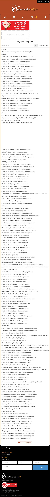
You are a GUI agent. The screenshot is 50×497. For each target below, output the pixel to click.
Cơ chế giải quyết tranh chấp (8, 492)
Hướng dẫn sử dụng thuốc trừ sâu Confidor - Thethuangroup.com (19, 394)
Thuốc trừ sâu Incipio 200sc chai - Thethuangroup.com (16, 355)
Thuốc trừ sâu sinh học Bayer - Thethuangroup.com (16, 100)
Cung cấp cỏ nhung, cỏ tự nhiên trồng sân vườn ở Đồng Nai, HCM (20, 93)
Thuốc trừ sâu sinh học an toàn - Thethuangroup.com (16, 220)
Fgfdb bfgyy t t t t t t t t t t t (9, 162)
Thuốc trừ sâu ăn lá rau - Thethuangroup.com (14, 281)
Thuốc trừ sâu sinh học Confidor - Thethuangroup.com (16, 418)
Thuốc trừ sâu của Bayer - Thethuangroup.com (14, 108)
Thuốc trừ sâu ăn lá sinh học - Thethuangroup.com (15, 284)
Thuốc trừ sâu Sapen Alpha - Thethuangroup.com (15, 186)
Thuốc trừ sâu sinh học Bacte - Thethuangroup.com (16, 61)
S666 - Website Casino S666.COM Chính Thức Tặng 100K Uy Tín (20, 291)
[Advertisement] (25, 136)
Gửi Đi (41, 467)
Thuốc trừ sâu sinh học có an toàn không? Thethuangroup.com (19, 230)
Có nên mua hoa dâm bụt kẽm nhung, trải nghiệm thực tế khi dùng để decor (22, 264)
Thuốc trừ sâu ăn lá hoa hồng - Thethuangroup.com (16, 247)
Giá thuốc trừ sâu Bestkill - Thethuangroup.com (14, 152)
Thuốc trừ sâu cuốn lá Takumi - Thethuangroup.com (16, 303)
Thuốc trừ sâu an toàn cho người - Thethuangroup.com (17, 218)
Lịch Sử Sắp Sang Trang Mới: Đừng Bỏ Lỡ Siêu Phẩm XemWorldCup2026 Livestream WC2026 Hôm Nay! (25, 350)
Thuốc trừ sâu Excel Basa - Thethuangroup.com (15, 296)
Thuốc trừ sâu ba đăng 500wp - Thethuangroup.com (16, 69)
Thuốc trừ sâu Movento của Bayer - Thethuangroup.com (17, 83)
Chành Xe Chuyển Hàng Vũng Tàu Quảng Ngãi (15, 413)
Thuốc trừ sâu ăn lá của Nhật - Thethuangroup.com (16, 245)
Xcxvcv (4, 113)
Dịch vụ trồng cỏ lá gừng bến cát (11, 120)
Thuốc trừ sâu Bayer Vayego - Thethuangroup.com (15, 110)
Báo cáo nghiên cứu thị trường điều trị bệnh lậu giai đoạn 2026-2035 (20, 98)
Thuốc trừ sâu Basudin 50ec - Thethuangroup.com (15, 174)
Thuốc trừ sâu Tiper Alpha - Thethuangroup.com (15, 181)
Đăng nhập (40, 1)
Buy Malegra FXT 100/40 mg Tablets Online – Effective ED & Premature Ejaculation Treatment (25, 345)
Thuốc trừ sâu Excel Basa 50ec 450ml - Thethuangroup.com (18, 299)
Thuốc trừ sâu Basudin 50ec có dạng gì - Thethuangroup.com (18, 171)
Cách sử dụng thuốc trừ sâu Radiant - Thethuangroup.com (18, 433)
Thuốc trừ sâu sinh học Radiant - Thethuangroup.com (16, 438)
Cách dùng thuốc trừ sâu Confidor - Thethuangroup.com (17, 421)
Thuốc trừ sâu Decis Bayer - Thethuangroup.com (15, 105)
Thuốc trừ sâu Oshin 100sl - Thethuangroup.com (15, 323)
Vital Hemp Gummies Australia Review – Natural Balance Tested (19, 328)
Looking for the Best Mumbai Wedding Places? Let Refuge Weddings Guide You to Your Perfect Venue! (25, 267)
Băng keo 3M (4, 495)
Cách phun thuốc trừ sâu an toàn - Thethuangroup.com (17, 232)
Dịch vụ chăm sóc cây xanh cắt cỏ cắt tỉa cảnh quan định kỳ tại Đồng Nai (22, 382)
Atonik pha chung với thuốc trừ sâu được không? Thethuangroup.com (20, 215)
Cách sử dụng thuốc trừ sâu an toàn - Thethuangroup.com (17, 228)
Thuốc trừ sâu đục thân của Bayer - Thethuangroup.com (17, 91)
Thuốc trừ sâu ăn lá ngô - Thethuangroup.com (14, 279)
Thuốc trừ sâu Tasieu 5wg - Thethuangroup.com (15, 379)
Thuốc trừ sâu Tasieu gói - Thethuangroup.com (14, 387)
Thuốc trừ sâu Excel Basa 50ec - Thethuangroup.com (16, 294)
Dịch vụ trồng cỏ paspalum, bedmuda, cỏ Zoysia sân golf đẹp (18, 257)
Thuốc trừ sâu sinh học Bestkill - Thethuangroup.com (16, 149)
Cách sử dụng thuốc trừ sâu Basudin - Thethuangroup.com (18, 157)
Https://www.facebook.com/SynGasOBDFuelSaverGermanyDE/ (19, 118)
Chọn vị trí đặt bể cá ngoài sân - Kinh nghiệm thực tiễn (16, 259)
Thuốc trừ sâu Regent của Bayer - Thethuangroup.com (17, 103)
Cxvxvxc (4, 49)
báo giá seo (11, 495)
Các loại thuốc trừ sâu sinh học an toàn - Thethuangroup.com (18, 223)
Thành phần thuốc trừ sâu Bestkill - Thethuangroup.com (17, 122)
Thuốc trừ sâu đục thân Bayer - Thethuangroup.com (16, 86)
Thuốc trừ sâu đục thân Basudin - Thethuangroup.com (16, 164)
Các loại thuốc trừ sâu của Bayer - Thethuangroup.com (17, 78)
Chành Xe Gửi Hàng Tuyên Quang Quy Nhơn (14, 159)
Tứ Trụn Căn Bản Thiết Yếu (9, 269)
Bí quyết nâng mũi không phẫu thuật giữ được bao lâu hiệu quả (19, 59)
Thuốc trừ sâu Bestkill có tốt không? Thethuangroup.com (17, 154)
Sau (30, 442)
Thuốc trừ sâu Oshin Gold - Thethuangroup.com (15, 321)
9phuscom (5, 206)
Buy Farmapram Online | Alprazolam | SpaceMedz (15, 389)
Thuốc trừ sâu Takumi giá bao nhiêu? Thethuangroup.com (17, 316)
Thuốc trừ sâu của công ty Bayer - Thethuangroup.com (17, 71)
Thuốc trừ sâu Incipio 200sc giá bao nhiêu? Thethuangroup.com (19, 357)
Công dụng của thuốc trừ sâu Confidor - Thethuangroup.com (18, 396)
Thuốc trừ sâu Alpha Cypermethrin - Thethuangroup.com (17, 213)
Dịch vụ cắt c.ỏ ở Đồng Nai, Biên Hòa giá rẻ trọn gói (16, 208)
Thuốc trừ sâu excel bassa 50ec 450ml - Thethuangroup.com (18, 66)
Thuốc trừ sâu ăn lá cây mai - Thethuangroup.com (15, 276)
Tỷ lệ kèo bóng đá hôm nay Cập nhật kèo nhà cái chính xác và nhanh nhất (22, 347)
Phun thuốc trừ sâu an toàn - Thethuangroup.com (15, 235)
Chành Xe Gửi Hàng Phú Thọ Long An (12, 343)
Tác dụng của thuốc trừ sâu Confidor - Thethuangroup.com (18, 404)
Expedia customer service (9, 96)
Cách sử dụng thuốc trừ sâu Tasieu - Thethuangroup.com (17, 365)
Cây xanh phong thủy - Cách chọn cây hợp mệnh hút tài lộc (18, 262)
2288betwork (5, 325)
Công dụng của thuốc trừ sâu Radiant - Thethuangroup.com (18, 431)
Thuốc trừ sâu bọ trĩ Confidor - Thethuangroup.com (15, 401)
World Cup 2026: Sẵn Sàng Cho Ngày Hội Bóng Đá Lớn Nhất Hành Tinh (21, 367)
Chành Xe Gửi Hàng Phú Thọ (10, 254)
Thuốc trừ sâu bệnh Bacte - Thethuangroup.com (15, 64)
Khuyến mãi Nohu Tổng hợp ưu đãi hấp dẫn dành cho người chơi (19, 330)
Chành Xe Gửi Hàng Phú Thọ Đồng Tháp (13, 338)
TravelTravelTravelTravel (8, 411)
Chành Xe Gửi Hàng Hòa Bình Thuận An (13, 409)
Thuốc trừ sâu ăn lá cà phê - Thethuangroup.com (15, 242)
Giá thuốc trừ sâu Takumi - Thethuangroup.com (14, 306)
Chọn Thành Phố (43, 45)
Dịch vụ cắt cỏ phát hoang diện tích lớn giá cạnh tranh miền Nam (19, 289)
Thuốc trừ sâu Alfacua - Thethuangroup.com (14, 210)
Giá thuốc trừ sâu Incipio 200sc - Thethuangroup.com (16, 352)
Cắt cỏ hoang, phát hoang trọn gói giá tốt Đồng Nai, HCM (17, 56)
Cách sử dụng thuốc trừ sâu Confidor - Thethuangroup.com (18, 416)
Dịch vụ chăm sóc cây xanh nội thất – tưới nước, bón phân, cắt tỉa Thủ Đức (22, 115)
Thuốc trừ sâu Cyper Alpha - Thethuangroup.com (15, 184)
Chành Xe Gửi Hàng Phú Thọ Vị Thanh (12, 333)
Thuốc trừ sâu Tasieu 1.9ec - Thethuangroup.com (15, 384)
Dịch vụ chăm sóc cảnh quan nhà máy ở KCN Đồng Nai (17, 51)
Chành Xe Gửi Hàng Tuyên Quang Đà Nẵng (14, 196)
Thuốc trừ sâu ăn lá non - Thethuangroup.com (14, 250)
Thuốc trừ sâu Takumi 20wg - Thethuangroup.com (15, 308)
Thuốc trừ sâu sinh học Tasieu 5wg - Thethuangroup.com (17, 372)
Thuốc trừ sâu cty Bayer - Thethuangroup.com (14, 88)
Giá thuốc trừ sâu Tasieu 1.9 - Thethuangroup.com (15, 374)
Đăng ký (47, 1)
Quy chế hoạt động (6, 489)
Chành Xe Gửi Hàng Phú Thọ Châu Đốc (13, 313)
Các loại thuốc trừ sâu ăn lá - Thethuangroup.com (15, 237)
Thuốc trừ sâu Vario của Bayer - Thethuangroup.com (16, 81)
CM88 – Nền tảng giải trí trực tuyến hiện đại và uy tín (16, 198)
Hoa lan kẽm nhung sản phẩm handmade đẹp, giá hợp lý (17, 272)
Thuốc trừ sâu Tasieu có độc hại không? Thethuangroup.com (18, 391)
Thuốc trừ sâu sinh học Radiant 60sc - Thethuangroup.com (18, 435)
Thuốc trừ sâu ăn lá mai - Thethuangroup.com (14, 252)
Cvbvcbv (4, 54)
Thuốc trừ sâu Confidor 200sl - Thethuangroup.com (16, 426)
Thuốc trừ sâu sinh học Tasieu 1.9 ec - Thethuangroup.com (18, 360)
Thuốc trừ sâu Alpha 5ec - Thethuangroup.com (14, 191)
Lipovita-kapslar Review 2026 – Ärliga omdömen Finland (17, 203)
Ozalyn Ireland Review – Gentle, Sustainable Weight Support (18, 406)
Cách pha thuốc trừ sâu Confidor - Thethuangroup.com (16, 423)
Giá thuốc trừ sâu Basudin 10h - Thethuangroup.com (16, 169)
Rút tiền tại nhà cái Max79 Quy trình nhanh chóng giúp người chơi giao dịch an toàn (24, 369)
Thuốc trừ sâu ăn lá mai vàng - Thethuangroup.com (16, 286)
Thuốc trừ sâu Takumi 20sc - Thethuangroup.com (15, 311)
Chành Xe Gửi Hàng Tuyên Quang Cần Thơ (14, 225)
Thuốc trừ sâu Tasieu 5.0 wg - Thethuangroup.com (15, 377)
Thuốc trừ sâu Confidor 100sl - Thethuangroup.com (16, 428)
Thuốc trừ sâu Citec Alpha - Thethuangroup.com (15, 179)
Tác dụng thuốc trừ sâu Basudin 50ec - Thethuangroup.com (18, 166)
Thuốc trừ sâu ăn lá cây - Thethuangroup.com (14, 240)
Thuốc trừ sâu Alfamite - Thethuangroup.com (14, 188)
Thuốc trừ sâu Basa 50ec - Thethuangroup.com (15, 301)
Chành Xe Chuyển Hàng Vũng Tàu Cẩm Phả (14, 274)
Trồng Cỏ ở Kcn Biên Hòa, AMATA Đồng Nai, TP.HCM (16, 76)
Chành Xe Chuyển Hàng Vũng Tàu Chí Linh (14, 340)
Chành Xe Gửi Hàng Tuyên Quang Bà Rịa (13, 201)
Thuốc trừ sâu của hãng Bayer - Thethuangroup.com (16, 74)
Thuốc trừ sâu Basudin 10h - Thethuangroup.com (15, 176)
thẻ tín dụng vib (18, 495)
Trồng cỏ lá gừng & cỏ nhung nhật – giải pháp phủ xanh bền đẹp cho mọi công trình (24, 193)
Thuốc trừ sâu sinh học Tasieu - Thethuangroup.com (16, 362)
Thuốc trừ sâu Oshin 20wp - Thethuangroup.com (15, 318)
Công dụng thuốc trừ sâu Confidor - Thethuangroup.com (17, 399)
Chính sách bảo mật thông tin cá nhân (10, 490)
